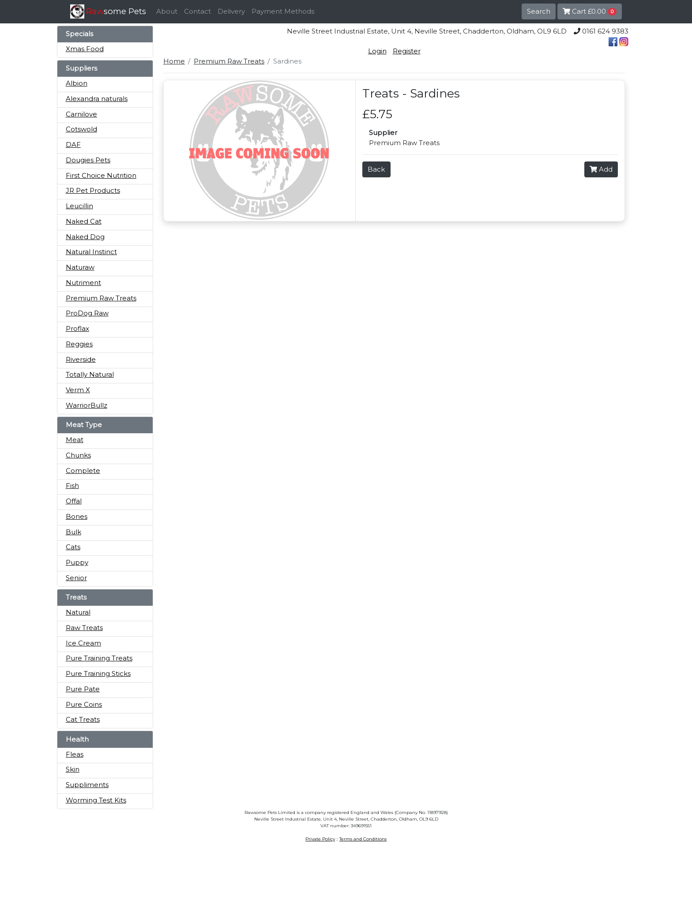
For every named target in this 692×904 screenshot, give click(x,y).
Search (538, 11)
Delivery (231, 11)
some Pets (116, 11)
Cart (590, 11)
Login (377, 51)
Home (174, 61)
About (166, 11)
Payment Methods (283, 11)
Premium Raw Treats (229, 61)
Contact (197, 11)
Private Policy (320, 839)
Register (407, 51)
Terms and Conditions (363, 839)
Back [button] (376, 169)
